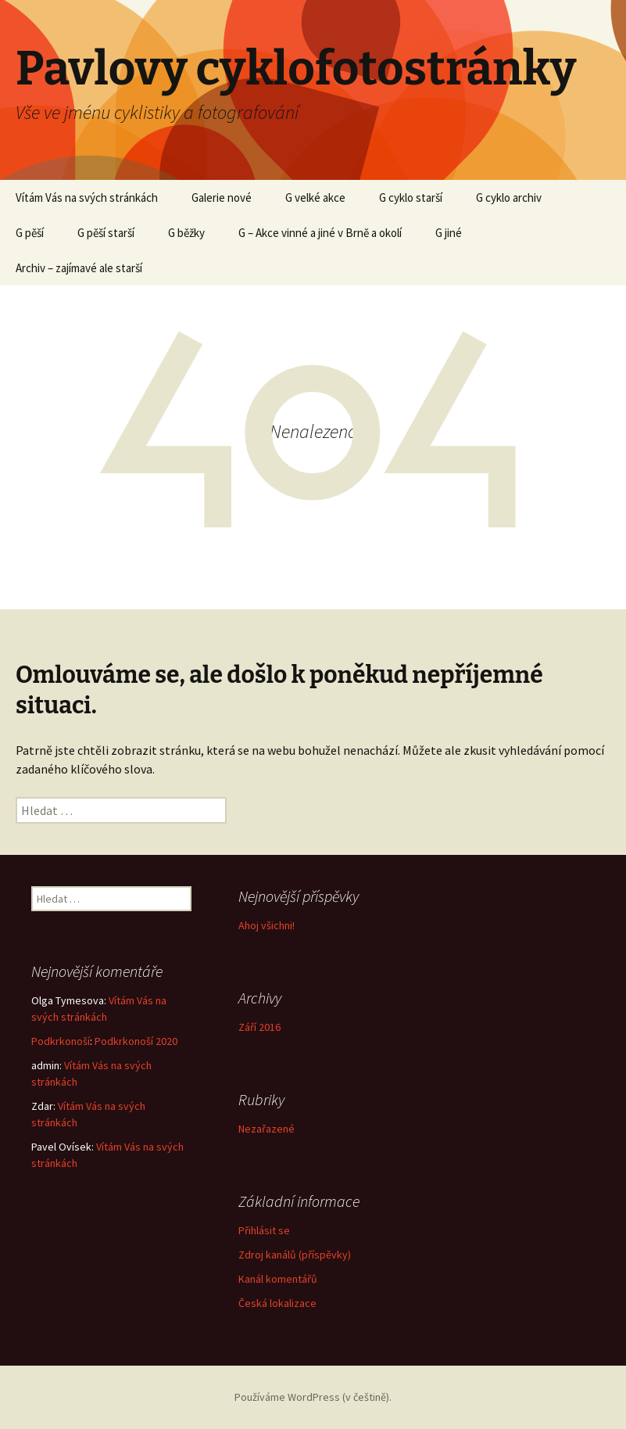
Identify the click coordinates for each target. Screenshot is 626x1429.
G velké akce (315, 197)
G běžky (186, 232)
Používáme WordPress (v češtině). (313, 1397)
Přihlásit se (264, 1230)
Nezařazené (266, 1129)
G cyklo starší (410, 197)
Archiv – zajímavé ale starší (79, 267)
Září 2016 (259, 1027)
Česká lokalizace (277, 1303)
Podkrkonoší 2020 (136, 1041)
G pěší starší (105, 232)
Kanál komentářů (277, 1279)
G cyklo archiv (509, 197)
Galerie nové (221, 197)
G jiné (448, 232)
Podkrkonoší (60, 1041)
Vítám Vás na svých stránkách (87, 197)
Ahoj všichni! (266, 925)
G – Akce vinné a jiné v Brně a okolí (320, 232)
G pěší (30, 232)
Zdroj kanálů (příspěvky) (294, 1255)
